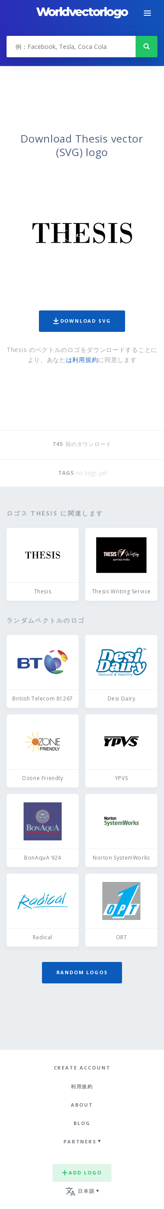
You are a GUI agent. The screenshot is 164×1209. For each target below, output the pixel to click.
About (82, 1104)
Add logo (81, 1172)
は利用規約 (82, 359)
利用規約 (82, 1086)
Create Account (82, 1067)
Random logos (82, 972)
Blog (82, 1123)
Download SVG (82, 320)
